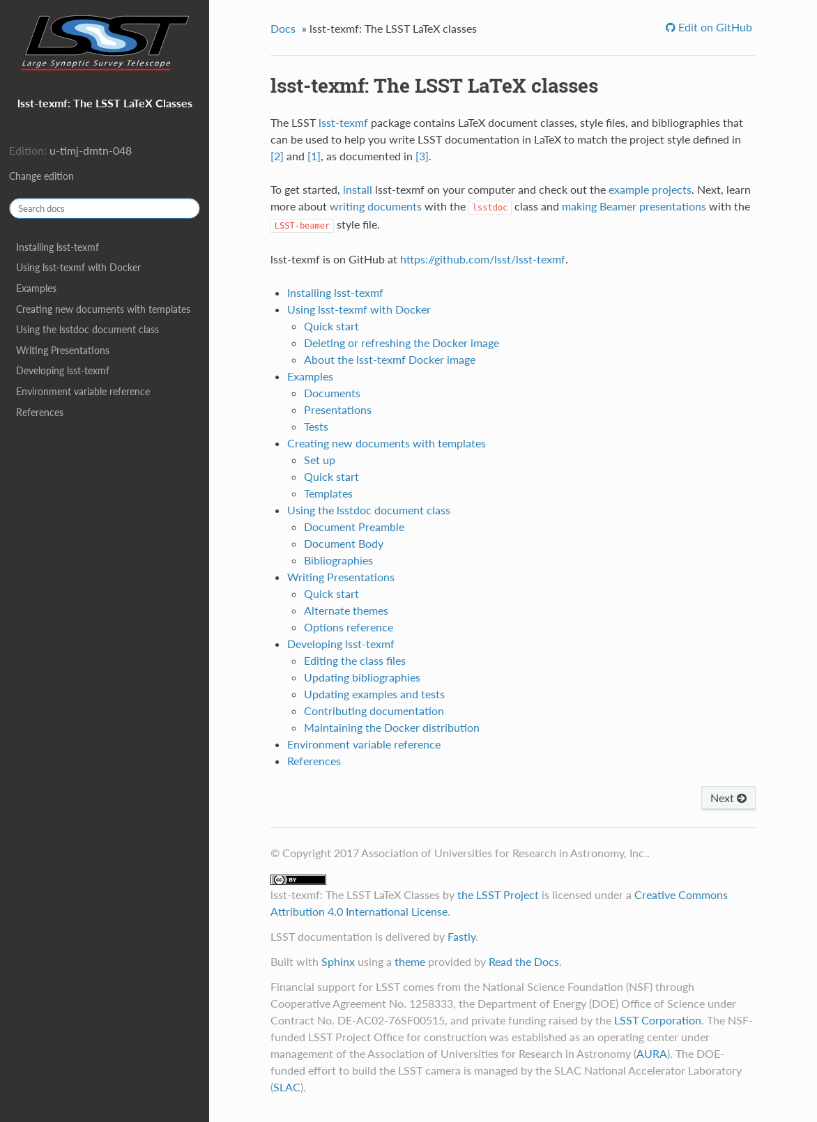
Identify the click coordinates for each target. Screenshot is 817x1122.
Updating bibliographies (362, 677)
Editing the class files (355, 660)
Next (728, 797)
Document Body (343, 543)
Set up (319, 459)
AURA (651, 1053)
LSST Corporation (657, 1020)
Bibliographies (338, 560)
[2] (277, 155)
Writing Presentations (62, 350)
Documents (332, 392)
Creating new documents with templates (103, 309)
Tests (316, 426)
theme (410, 961)
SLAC (286, 1086)
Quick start (331, 325)
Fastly (461, 936)
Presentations (338, 409)
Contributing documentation (374, 710)
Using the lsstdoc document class (87, 329)
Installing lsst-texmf (57, 247)
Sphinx (338, 961)
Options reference (348, 626)
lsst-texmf (343, 122)
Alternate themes (346, 610)
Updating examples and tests (374, 693)
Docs (283, 28)
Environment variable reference (83, 391)
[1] (314, 155)
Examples (36, 288)
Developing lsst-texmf (62, 370)
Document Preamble (354, 526)
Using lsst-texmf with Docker (78, 267)
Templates (328, 493)
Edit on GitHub (713, 26)
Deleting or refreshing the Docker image (401, 342)
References (39, 412)
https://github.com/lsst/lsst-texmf (482, 259)
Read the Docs (524, 961)
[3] (422, 155)
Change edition (41, 176)
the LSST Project (498, 894)
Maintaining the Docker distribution (392, 727)
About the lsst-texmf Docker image (389, 359)
